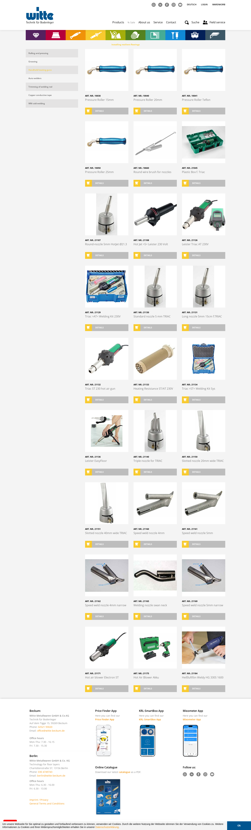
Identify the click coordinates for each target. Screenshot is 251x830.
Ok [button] (239, 825)
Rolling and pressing (38, 53)
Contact (171, 22)
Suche (195, 22)
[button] (120, 827)
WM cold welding (36, 103)
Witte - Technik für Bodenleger (40, 15)
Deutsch (192, 4)
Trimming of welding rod (40, 86)
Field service (217, 22)
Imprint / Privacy (38, 799)
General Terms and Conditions (46, 803)
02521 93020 (45, 727)
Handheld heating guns (40, 69)
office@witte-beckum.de (51, 730)
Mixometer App (192, 719)
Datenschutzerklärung (107, 827)
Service (158, 22)
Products (118, 22)
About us (144, 22)
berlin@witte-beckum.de (51, 775)
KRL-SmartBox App (150, 719)
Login (204, 4)
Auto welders (34, 78)
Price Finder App (104, 719)
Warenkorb (218, 4)
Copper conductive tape (40, 95)
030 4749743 (45, 771)
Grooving (32, 61)
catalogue (124, 772)
